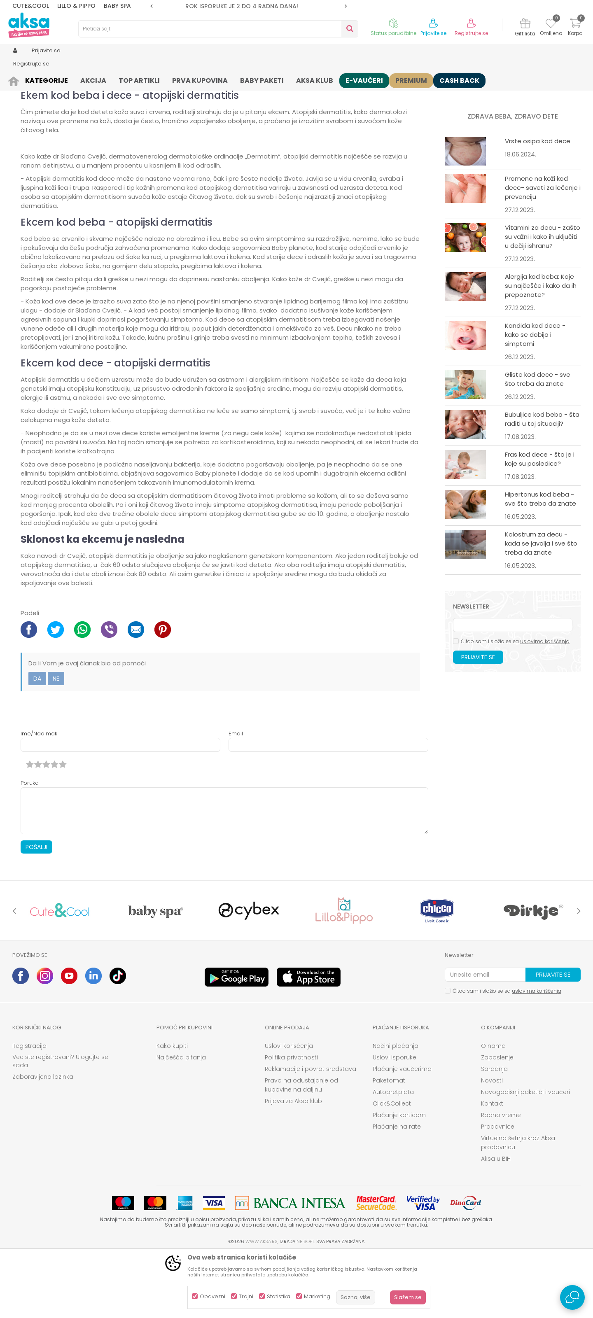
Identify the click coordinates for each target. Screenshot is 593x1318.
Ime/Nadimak (39, 797)
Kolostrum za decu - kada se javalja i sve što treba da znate (541, 607)
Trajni (246, 1296)
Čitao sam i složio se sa (515, 705)
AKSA (18, 79)
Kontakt (492, 1167)
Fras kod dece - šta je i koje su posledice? (539, 523)
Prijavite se (478, 721)
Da (37, 742)
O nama (493, 1110)
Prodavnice (497, 1190)
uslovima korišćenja (545, 705)
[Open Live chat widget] (572, 1297)
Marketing (317, 1296)
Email (236, 797)
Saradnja (494, 1133)
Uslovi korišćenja (289, 1110)
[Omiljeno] (551, 25)
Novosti (492, 1144)
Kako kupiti (172, 1110)
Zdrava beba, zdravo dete (86, 79)
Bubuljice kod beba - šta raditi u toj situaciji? (542, 483)
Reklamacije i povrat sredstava (310, 1133)
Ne (56, 742)
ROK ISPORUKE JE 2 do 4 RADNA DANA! (247, 6)
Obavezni (212, 1296)
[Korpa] (575, 28)
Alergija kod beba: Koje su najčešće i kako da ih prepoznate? (541, 349)
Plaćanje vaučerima (402, 1133)
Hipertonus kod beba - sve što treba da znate (540, 563)
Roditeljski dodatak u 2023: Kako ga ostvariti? (541, 129)
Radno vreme (501, 1179)
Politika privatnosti (291, 1121)
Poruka (30, 847)
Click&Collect (392, 1167)
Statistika (278, 1296)
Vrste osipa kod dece (537, 205)
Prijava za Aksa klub (293, 1165)
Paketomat (389, 1144)
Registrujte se (471, 33)
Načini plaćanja (395, 1110)
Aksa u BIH (496, 1222)
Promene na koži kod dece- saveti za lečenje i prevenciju (543, 251)
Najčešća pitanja (181, 1121)
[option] (248, 6)
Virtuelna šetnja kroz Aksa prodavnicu (518, 1206)
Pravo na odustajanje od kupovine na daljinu (301, 1148)
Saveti (39, 79)
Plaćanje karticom (399, 1179)
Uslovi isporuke (394, 1121)
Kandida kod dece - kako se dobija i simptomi (535, 398)
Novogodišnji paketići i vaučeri (525, 1156)
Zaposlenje (497, 1121)
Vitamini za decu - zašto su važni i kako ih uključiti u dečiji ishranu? (542, 300)
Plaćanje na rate (397, 1190)
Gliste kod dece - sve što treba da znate (537, 443)
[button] (218, 28)
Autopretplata (393, 1156)
